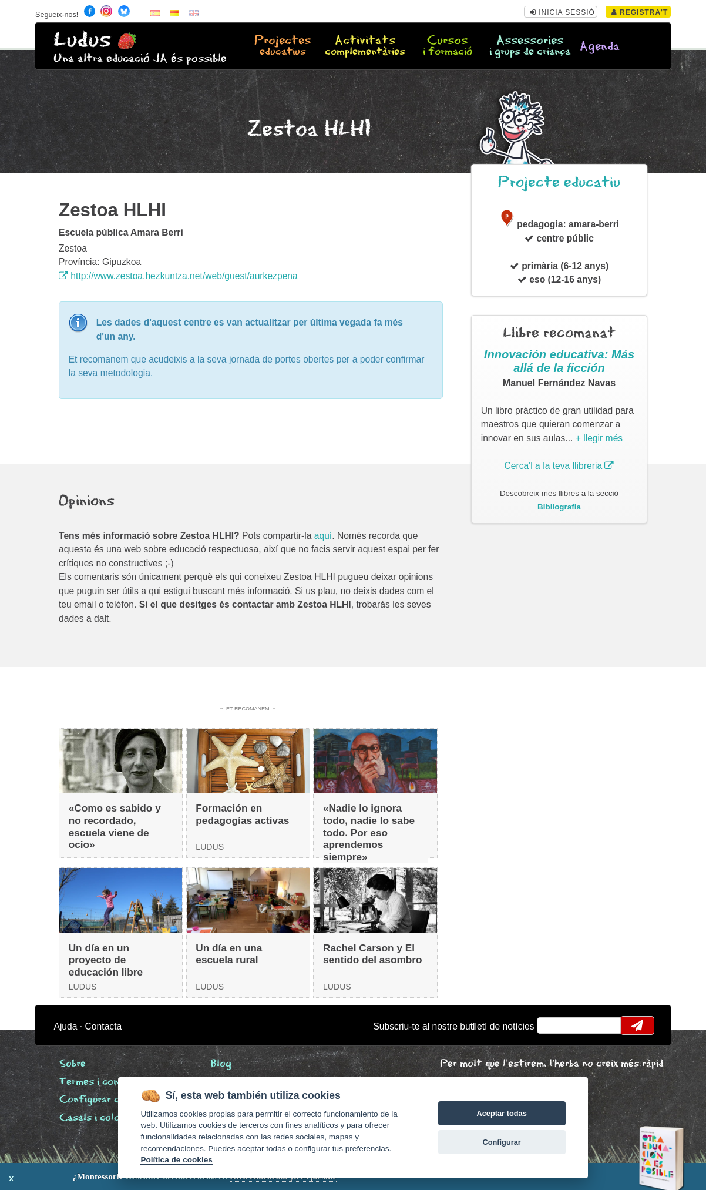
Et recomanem (247, 709)
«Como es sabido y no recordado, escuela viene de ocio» (115, 826)
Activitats (365, 46)
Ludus (82, 40)
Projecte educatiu (559, 182)
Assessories (529, 46)
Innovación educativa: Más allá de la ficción (559, 361)
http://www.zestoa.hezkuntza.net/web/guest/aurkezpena (178, 276)
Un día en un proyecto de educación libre (106, 960)
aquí (323, 536)
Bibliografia (559, 506)
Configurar (501, 1142)
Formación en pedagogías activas (242, 814)
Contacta (103, 1026)
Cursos (447, 46)
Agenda (600, 46)
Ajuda (65, 1026)
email (553, 1025)
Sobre (72, 1064)
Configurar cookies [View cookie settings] (104, 1100)
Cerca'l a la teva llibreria (559, 466)
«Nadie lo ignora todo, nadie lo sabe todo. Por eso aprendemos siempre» (369, 832)
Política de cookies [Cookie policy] (176, 1159)
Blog (221, 1064)
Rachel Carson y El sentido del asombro (372, 954)
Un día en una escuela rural (229, 954)
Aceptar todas (501, 1113)
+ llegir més (599, 438)
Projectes (283, 46)
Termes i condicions (104, 1082)
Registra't (639, 12)
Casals (98, 1118)
